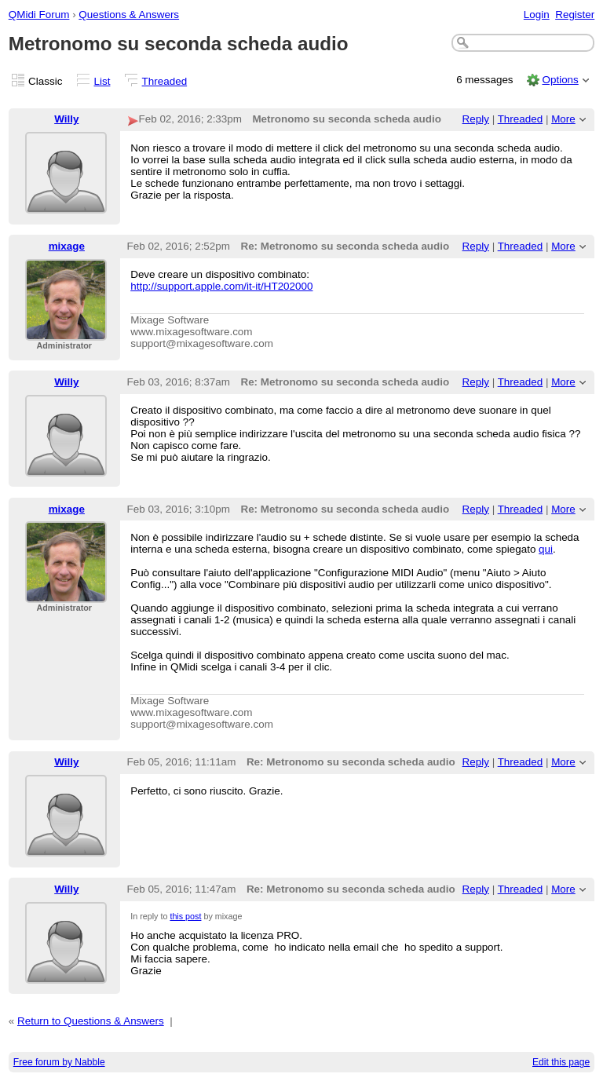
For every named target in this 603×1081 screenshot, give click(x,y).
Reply (475, 119)
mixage (67, 246)
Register (574, 14)
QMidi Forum (39, 14)
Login (537, 14)
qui (546, 549)
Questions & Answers (129, 14)
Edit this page (561, 1062)
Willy (66, 119)
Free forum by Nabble (59, 1062)
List (102, 81)
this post (185, 916)
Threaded (165, 81)
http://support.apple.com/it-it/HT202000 (221, 286)
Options (560, 80)
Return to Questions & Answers (90, 1021)
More (563, 119)
